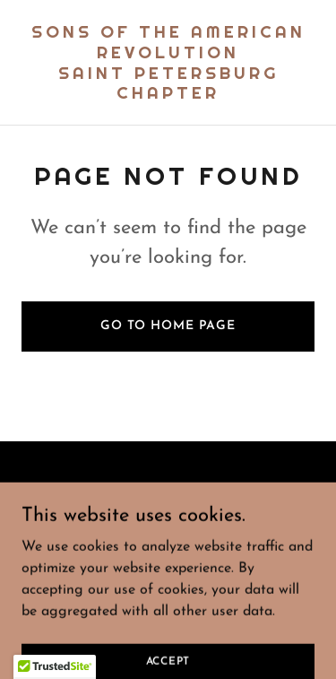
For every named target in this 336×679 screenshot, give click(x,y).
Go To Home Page (168, 326)
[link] (168, 95)
